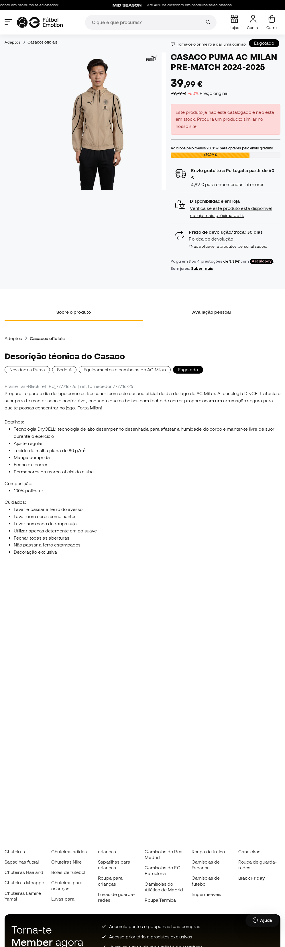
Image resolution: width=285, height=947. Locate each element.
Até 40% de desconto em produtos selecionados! (176, 5)
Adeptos (13, 42)
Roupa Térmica (160, 900)
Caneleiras (249, 851)
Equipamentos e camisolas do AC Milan (125, 369)
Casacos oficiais (42, 42)
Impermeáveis (206, 894)
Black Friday (251, 877)
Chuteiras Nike (66, 861)
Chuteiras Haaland (24, 872)
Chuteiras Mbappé (24, 882)
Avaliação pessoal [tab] (211, 312)
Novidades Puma (27, 369)
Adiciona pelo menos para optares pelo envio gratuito (222, 148)
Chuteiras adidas (69, 851)
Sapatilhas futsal (22, 861)
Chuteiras (15, 851)
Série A (64, 369)
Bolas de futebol (68, 872)
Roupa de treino (208, 851)
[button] (225, 208)
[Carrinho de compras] (271, 22)
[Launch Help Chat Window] (262, 920)
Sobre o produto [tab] (73, 312)
